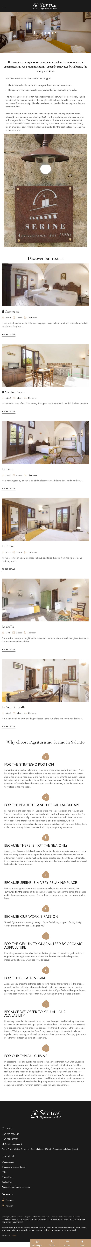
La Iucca (8, 472)
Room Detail (8, 338)
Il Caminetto (11, 315)
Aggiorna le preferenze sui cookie (16, 1187)
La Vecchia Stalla (14, 710)
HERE (49, 1230)
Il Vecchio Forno (13, 395)
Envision (14, 1236)
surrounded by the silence (17, 895)
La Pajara (8, 550)
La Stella (8, 630)
